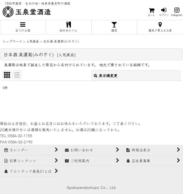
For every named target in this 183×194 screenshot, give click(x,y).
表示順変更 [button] (106, 75)
